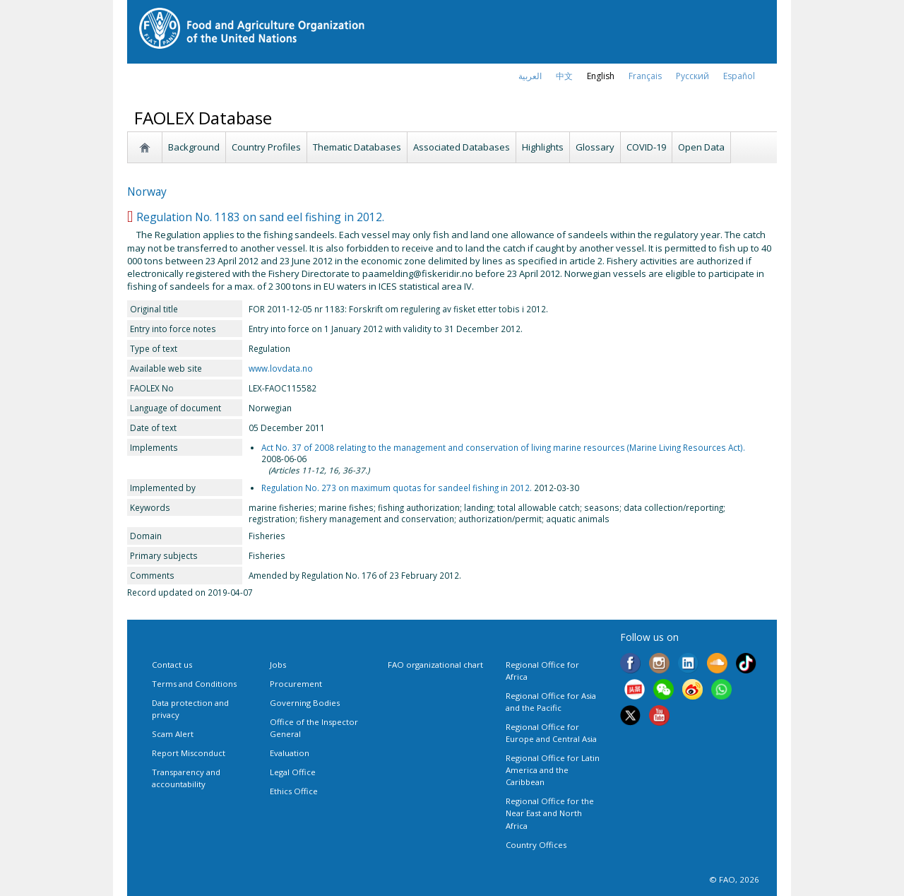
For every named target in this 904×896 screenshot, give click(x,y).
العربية (530, 76)
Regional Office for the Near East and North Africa (550, 813)
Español (739, 76)
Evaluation (289, 753)
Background (194, 147)
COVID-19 (646, 147)
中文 (564, 76)
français (645, 76)
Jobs (278, 664)
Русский (692, 76)
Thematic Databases (357, 147)
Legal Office (293, 772)
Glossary (595, 147)
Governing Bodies (305, 702)
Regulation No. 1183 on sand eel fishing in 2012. (260, 217)
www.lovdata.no (281, 368)
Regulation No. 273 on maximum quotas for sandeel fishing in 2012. (396, 487)
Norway (147, 191)
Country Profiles (266, 147)
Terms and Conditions (194, 683)
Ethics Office (294, 791)
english (600, 76)
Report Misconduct (188, 753)
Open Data (701, 147)
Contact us (172, 664)
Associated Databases (461, 147)
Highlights (543, 147)
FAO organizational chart (435, 664)
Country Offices (536, 844)
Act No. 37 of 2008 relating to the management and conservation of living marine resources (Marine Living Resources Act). (503, 447)
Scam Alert (173, 734)
